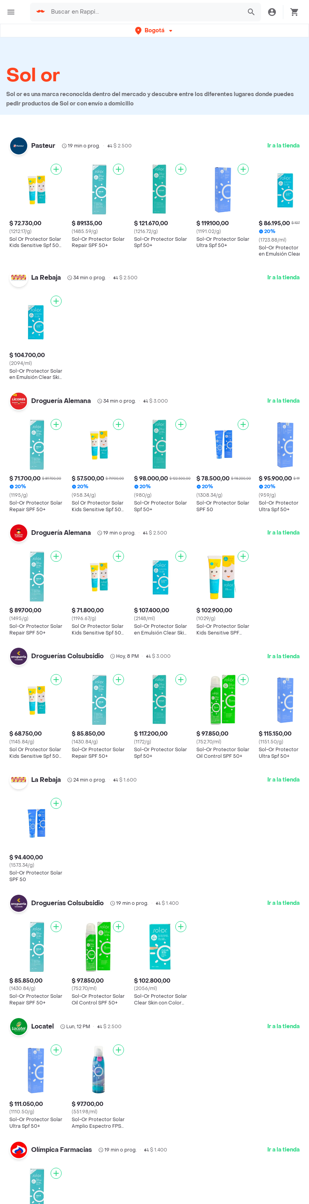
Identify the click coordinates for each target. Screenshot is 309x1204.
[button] (154, 30)
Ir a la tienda (283, 145)
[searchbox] (144, 12)
